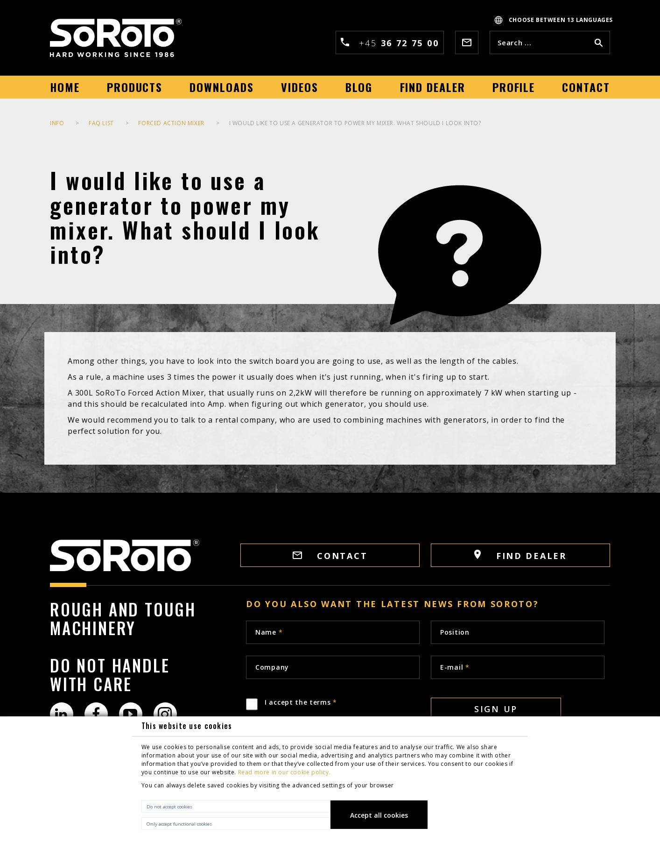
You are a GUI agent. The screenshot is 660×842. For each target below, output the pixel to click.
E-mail (455, 667)
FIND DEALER (520, 555)
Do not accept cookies (169, 807)
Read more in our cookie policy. (284, 772)
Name (268, 632)
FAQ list (101, 123)
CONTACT (330, 555)
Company (272, 667)
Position (455, 632)
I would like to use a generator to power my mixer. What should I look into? (355, 123)
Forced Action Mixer (171, 123)
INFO (57, 123)
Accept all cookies (379, 815)
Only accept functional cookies (179, 824)
